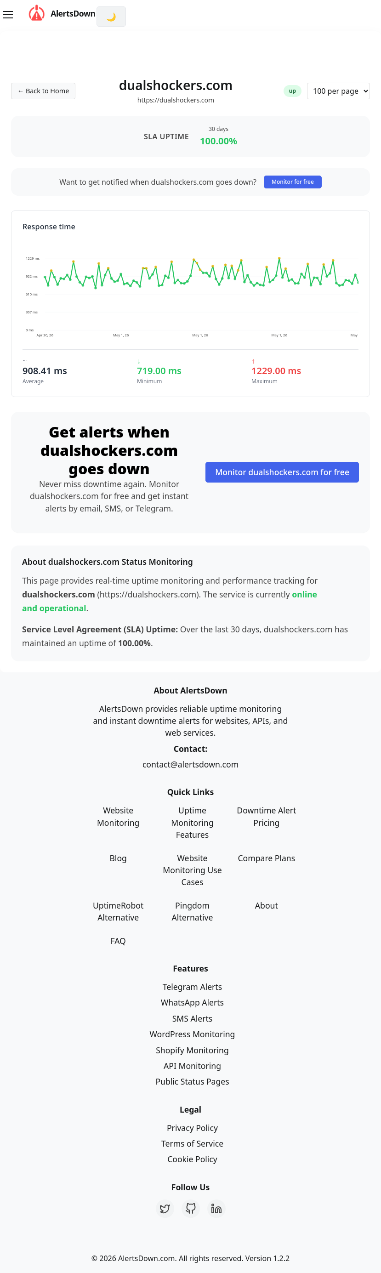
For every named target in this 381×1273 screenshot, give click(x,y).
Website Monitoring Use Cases (192, 870)
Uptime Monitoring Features (192, 822)
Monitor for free (293, 182)
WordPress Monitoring (192, 1034)
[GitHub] (191, 1208)
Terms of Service (192, 1143)
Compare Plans (266, 858)
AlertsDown (53, 13)
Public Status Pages (192, 1081)
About (266, 905)
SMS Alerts (192, 1018)
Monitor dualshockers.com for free (282, 471)
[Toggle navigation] (7, 14)
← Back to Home (43, 90)
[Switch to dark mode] (111, 16)
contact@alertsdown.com (190, 764)
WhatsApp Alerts (192, 1002)
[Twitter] (165, 1208)
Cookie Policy (192, 1159)
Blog (117, 858)
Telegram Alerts (192, 986)
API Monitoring (192, 1065)
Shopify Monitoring (192, 1050)
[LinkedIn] (216, 1208)
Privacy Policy (192, 1127)
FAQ (117, 940)
